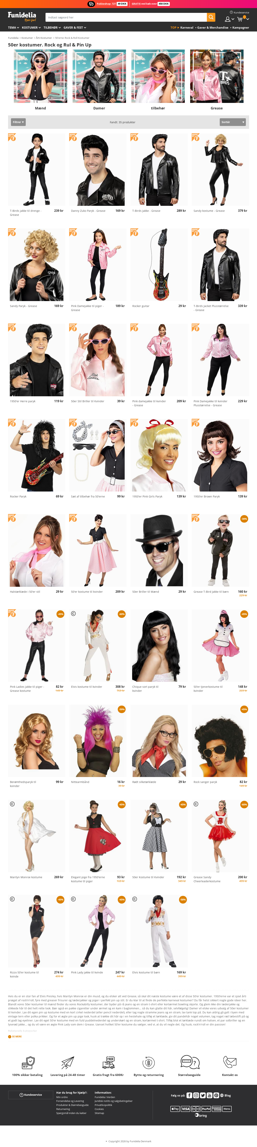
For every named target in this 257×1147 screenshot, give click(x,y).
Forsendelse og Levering (70, 1101)
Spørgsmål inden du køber (71, 1113)
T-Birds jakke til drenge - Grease (25, 213)
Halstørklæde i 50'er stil (25, 591)
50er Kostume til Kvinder (148, 877)
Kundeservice (31, 1095)
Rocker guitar (140, 306)
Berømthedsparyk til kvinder (23, 784)
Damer (99, 108)
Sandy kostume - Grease (209, 211)
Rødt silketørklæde (144, 782)
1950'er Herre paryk (22, 401)
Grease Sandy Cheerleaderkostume (207, 879)
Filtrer (17, 122)
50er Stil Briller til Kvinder (87, 401)
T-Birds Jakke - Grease (146, 211)
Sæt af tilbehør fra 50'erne (88, 496)
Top (173, 27)
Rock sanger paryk (205, 782)
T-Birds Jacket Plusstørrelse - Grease (211, 308)
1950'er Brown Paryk (207, 496)
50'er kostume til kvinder (87, 591)
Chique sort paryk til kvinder (145, 689)
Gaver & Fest (73, 27)
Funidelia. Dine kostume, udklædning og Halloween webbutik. (22, 17)
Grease (217, 108)
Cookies (99, 1109)
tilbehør (51, 27)
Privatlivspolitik (103, 1105)
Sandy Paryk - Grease (23, 306)
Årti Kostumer (44, 38)
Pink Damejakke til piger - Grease (87, 308)
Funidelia (13, 38)
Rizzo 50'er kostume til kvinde (24, 974)
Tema (12, 27)
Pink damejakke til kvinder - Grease (149, 403)
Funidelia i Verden (105, 1097)
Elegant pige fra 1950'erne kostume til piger (88, 879)
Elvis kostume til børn (146, 972)
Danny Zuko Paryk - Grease (88, 211)
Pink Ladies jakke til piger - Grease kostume (27, 689)
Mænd (40, 108)
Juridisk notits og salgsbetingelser (114, 1101)
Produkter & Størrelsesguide (72, 1105)
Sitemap (99, 1113)
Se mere (17, 1036)
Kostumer (30, 27)
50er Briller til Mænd (145, 591)
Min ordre (62, 1097)
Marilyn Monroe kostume (26, 877)
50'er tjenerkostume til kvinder (208, 689)
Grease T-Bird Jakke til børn (211, 591)
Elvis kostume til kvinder (86, 687)
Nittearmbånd (80, 782)
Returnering (63, 1109)
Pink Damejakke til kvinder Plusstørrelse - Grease (210, 403)
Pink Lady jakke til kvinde (87, 972)
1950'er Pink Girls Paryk (147, 496)
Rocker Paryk (18, 496)
